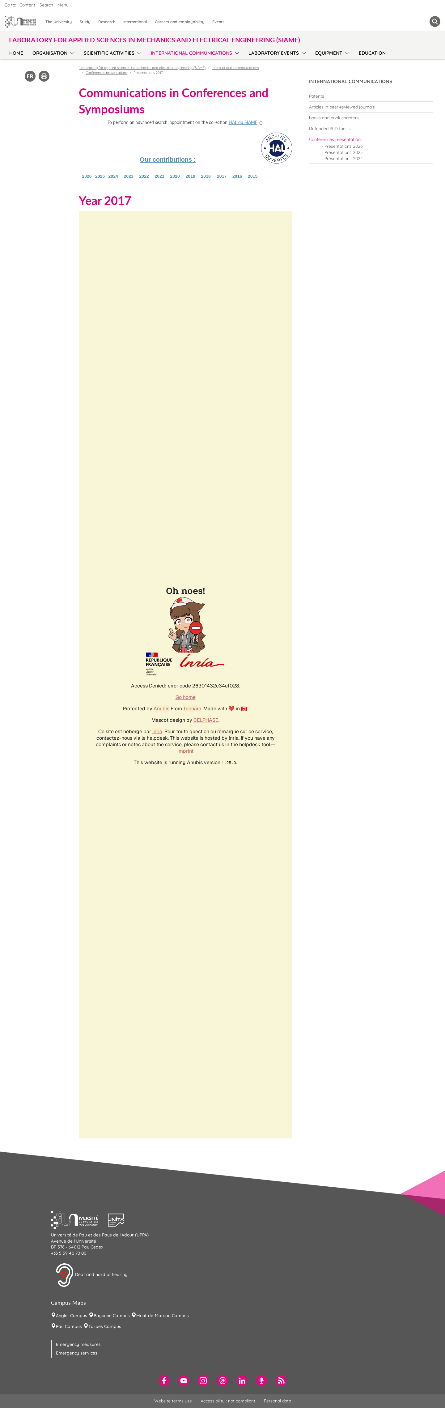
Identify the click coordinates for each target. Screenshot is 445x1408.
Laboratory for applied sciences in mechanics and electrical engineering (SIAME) (142, 68)
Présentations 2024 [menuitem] (343, 158)
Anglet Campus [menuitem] (71, 1315)
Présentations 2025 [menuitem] (343, 152)
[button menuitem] (435, 21)
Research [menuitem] (106, 21)
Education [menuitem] (372, 53)
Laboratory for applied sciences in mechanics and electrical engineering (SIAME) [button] (154, 40)
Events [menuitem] (218, 21)
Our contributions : (168, 159)
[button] (79, 1219)
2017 (222, 176)
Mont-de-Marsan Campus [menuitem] (162, 1315)
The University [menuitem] (58, 21)
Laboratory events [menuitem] (273, 53)
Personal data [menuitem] (277, 1401)
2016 (237, 176)
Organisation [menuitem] (49, 53)
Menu (63, 5)
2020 (175, 176)
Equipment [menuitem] (328, 53)
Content (27, 5)
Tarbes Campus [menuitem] (104, 1326)
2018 (206, 176)
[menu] (71, 52)
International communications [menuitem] (191, 53)
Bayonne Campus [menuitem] (112, 1315)
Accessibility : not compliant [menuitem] (228, 1401)
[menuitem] (371, 96)
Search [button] (46, 5)
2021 (159, 176)
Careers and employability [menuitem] (179, 21)
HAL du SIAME (243, 122)
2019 (190, 176)
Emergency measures (78, 1344)
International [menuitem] (135, 21)
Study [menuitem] (85, 21)
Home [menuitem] (16, 53)
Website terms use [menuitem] (173, 1401)
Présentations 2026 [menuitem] (343, 146)
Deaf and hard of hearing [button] (91, 1275)
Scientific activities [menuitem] (109, 53)
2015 (252, 176)
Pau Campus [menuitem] (69, 1326)
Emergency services (76, 1353)
